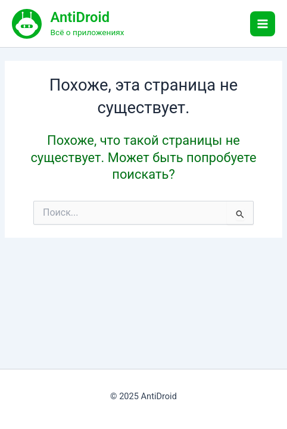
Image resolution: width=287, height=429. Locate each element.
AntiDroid (80, 17)
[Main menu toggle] (262, 23)
